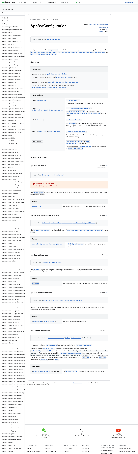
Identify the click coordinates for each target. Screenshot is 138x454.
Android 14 (85, 451)
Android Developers (35, 19)
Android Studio (129, 2)
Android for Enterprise (33, 451)
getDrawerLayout (72, 100)
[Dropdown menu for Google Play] (70, 2)
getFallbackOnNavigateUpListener (78, 108)
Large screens (68, 448)
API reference (7, 9)
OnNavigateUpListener (77, 111)
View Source (102, 27)
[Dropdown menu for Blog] (83, 2)
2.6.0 (107, 330)
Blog (79, 2)
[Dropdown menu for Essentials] (28, 2)
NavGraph (102, 357)
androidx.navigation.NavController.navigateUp (49, 87)
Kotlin (101, 32)
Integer (57, 131)
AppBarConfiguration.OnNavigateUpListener (63, 82)
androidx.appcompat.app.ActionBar (43, 54)
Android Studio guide (107, 450)
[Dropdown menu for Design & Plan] (43, 2)
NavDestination (71, 143)
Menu (57, 360)
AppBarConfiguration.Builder (57, 74)
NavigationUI (53, 50)
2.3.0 (107, 168)
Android (29, 448)
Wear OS (66, 451)
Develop (45, 19)
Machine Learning (50, 451)
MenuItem (86, 357)
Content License (77, 383)
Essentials (22, 2)
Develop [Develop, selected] (51, 2)
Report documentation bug (127, 451)
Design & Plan (37, 2)
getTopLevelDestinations (76, 131)
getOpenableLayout (73, 120)
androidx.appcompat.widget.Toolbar (44, 52)
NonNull (40, 131)
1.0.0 (107, 29)
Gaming (47, 448)
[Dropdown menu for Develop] (56, 2)
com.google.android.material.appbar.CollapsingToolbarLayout (82, 52)
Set (45, 131)
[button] (12, 26)
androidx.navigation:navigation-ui (98, 24)
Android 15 (85, 448)
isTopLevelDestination (75, 141)
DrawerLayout (41, 100)
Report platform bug (125, 448)
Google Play (65, 2)
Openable (40, 120)
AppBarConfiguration (53, 40)
